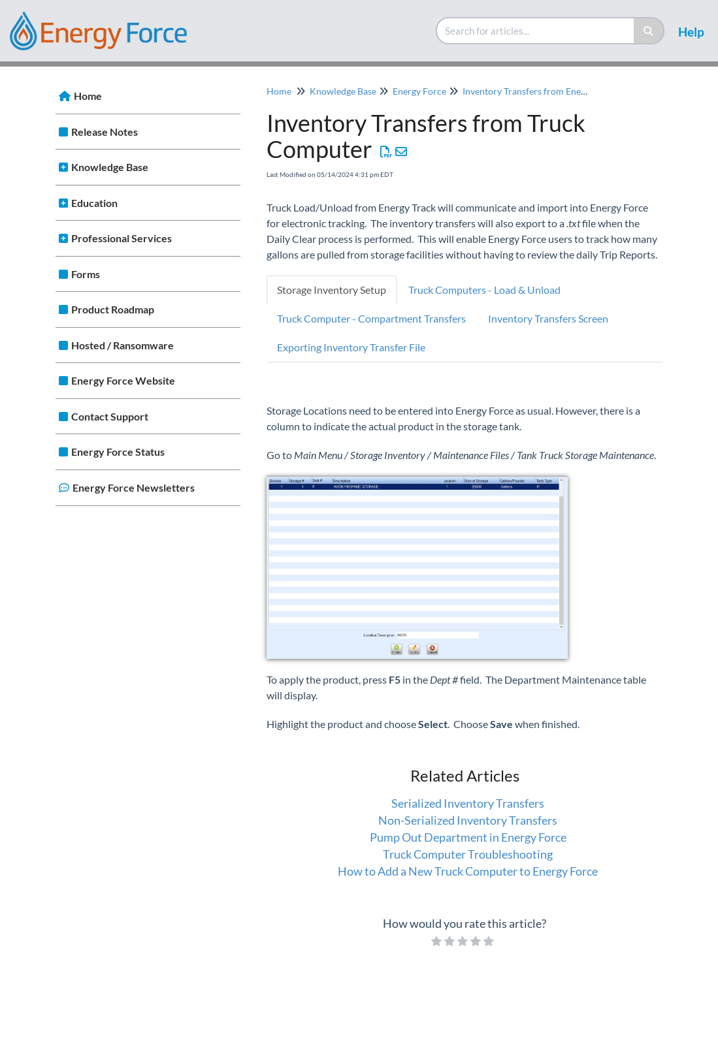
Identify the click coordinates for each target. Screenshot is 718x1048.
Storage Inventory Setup (331, 289)
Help (691, 31)
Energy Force (419, 91)
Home (88, 95)
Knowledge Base (109, 167)
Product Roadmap (112, 309)
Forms (85, 274)
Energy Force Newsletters (134, 487)
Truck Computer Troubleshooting (468, 854)
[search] (536, 30)
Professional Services (121, 238)
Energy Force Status (118, 451)
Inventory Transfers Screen (548, 318)
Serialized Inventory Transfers (467, 803)
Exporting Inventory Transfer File (351, 347)
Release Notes (104, 131)
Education (94, 203)
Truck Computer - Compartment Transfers (371, 318)
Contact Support (109, 416)
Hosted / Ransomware (122, 345)
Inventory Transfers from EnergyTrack (539, 91)
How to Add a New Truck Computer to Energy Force (468, 871)
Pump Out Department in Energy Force (468, 837)
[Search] (649, 30)
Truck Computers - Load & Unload (484, 289)
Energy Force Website (123, 380)
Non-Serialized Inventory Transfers (467, 820)
